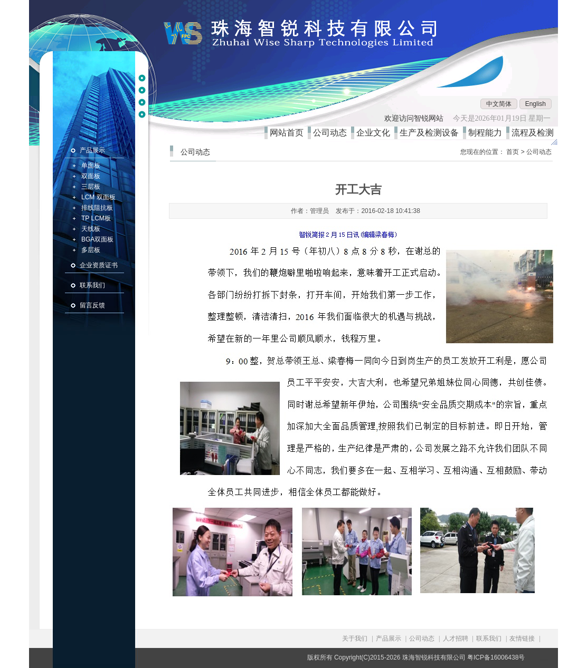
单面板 (90, 165)
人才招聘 (455, 638)
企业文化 (375, 132)
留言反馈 (92, 305)
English (535, 104)
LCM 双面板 (98, 197)
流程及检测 (535, 132)
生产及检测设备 (431, 132)
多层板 (90, 250)
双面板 (90, 176)
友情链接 (522, 638)
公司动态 (332, 132)
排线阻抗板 (97, 207)
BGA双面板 (97, 239)
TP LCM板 (96, 218)
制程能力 (487, 132)
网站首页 (289, 132)
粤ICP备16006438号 (496, 657)
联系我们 (92, 285)
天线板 (90, 229)
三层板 (90, 186)
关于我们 (354, 638)
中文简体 (499, 104)
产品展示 (92, 150)
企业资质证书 (99, 265)
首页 (512, 152)
